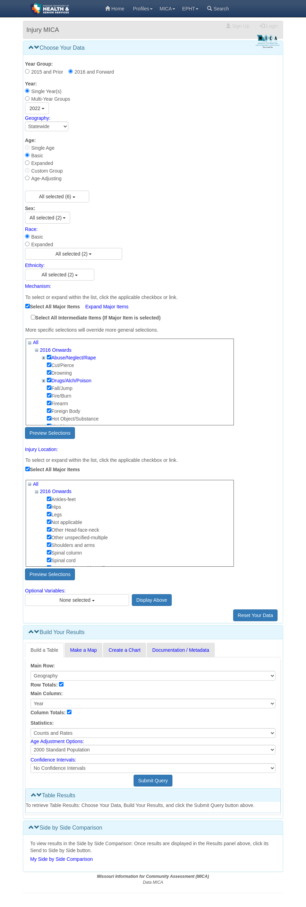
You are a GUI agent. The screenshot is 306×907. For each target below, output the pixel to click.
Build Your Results (56, 632)
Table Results (53, 795)
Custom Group (47, 171)
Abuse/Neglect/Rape (73, 357)
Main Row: (43, 665)
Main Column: (47, 693)
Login (269, 26)
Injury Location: (41, 449)
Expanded (42, 163)
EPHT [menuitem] (190, 8)
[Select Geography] (46, 126)
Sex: (30, 208)
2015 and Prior (47, 72)
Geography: (37, 118)
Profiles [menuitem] (143, 8)
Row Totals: (44, 685)
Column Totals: (48, 712)
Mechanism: (38, 286)
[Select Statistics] (153, 733)
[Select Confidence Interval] (153, 768)
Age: (30, 140)
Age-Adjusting (46, 178)
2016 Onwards (55, 350)
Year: (31, 83)
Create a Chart (125, 650)
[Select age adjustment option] (153, 750)
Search (218, 8)
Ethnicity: (35, 265)
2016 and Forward (94, 72)
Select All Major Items (55, 306)
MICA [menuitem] (167, 8)
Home (114, 8)
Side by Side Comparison (65, 828)
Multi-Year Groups (50, 99)
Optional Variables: (45, 590)
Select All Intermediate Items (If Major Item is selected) (98, 318)
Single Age (42, 148)
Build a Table (44, 650)
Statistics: (42, 723)
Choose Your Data (56, 48)
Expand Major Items (107, 306)
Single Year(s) (46, 91)
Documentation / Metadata (180, 650)
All (36, 342)
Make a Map (83, 650)
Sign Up (237, 26)
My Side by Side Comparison (61, 859)
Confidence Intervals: (53, 760)
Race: (31, 229)
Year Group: (39, 64)
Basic (37, 155)
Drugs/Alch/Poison (71, 380)
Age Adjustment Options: (57, 741)
